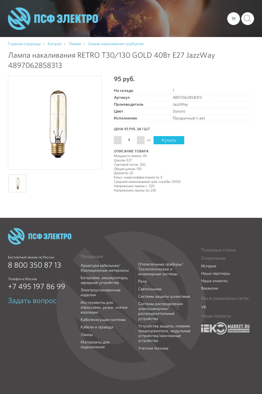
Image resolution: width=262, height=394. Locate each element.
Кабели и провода (97, 327)
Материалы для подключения (95, 344)
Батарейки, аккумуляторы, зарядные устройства (104, 280)
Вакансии (209, 288)
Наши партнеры (215, 273)
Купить (169, 140)
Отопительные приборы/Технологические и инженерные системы (160, 269)
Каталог (150, 18)
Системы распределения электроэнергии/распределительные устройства (160, 311)
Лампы (87, 334)
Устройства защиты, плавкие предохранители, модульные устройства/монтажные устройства (164, 333)
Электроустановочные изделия (101, 292)
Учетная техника (153, 348)
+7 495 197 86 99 (36, 286)
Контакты (213, 18)
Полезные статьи (218, 250)
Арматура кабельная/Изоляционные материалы (105, 268)
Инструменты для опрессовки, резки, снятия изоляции (104, 307)
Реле (142, 281)
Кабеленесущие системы (103, 319)
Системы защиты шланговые (164, 296)
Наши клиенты (214, 280)
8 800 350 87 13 (34, 265)
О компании (126, 18)
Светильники (150, 288)
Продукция (92, 256)
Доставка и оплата (181, 18)
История (208, 266)
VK (203, 307)
